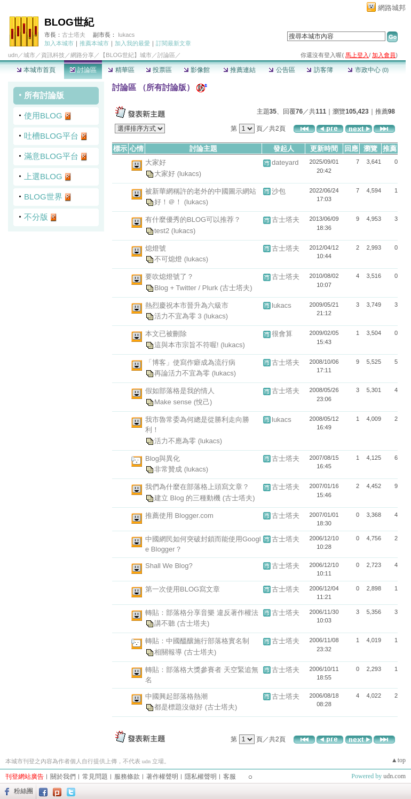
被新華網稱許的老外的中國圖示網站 (200, 191)
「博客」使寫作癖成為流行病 (190, 362)
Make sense (174, 401)
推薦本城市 (94, 43)
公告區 (281, 70)
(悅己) (203, 401)
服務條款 (127, 776)
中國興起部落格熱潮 (176, 696)
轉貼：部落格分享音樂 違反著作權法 (201, 613)
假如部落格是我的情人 (180, 391)
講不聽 (165, 623)
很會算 (282, 334)
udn (13, 55)
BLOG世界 (43, 196)
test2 (162, 230)
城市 (29, 55)
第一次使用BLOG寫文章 (182, 589)
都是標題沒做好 (179, 707)
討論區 (83, 70)
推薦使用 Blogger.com (179, 516)
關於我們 (63, 776)
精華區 (121, 70)
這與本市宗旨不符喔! (187, 344)
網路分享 (82, 55)
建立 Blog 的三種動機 (188, 497)
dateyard (285, 162)
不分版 (36, 216)
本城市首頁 (36, 70)
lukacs (126, 34)
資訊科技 (53, 55)
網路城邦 (392, 8)
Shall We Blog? (169, 566)
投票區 (159, 70)
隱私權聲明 (201, 776)
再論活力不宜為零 (183, 373)
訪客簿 (319, 70)
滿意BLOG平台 (51, 156)
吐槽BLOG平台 (51, 135)
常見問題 (95, 776)
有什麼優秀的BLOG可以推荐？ (193, 219)
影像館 (197, 70)
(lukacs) (189, 173)
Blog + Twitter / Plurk (187, 287)
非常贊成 (169, 469)
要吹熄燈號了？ (169, 277)
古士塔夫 (73, 34)
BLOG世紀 (69, 22)
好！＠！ (169, 202)
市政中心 (368, 70)
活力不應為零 (176, 440)
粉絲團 (23, 791)
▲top (398, 760)
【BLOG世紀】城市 (126, 55)
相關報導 (169, 652)
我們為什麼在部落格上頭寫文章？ (197, 487)
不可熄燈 (169, 259)
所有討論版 (44, 95)
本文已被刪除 (166, 334)
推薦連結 (239, 70)
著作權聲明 (162, 776)
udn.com (394, 776)
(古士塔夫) (236, 287)
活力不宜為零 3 (178, 316)
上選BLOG (43, 176)
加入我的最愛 (132, 43)
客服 (229, 776)
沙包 (279, 191)
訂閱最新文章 (173, 43)
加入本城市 (59, 43)
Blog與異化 (162, 458)
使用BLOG (43, 115)
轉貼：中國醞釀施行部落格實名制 (197, 641)
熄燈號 (155, 248)
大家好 (155, 162)
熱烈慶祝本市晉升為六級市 (186, 305)
